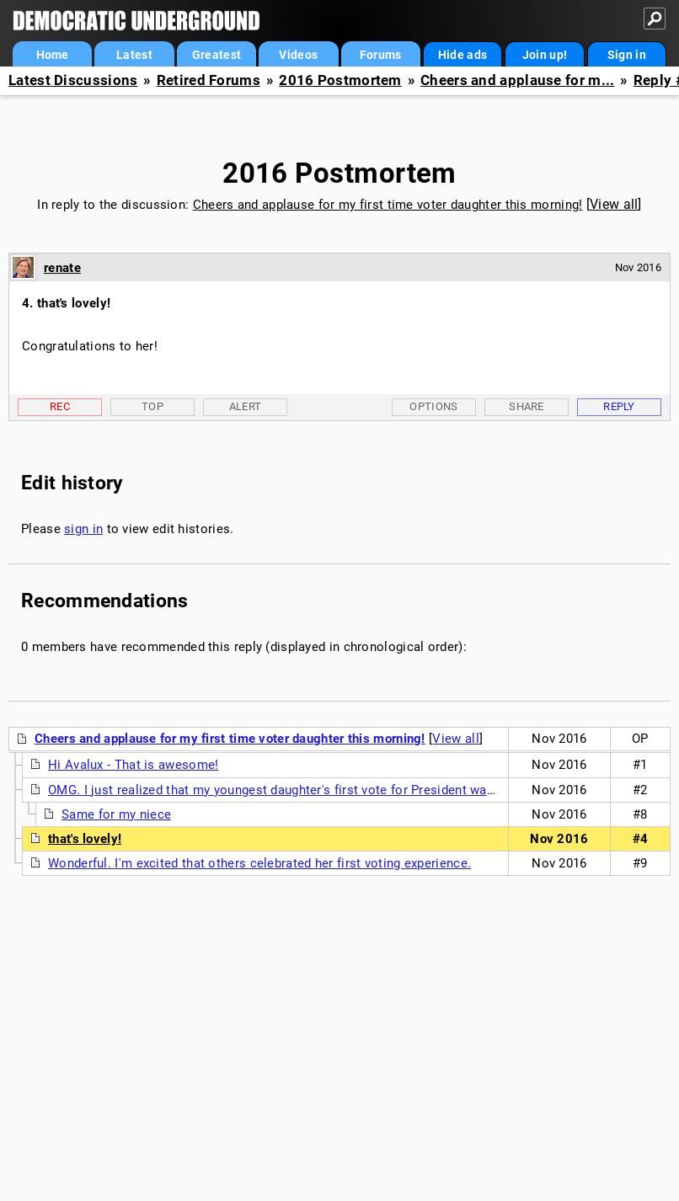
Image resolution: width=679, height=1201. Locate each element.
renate (62, 267)
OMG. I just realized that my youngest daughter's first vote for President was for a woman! (311, 790)
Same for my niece (116, 814)
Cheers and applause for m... (517, 80)
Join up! (544, 54)
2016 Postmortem (340, 80)
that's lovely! (84, 838)
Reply (619, 406)
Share (526, 406)
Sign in (626, 54)
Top (152, 406)
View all (614, 204)
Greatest (216, 54)
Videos (298, 54)
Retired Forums (208, 80)
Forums (381, 54)
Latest (134, 54)
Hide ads (462, 54)
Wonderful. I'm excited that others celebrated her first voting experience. (259, 863)
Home (52, 54)
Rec (60, 406)
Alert (245, 406)
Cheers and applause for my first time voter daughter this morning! (388, 204)
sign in (83, 528)
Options (433, 406)
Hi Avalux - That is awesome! (133, 764)
